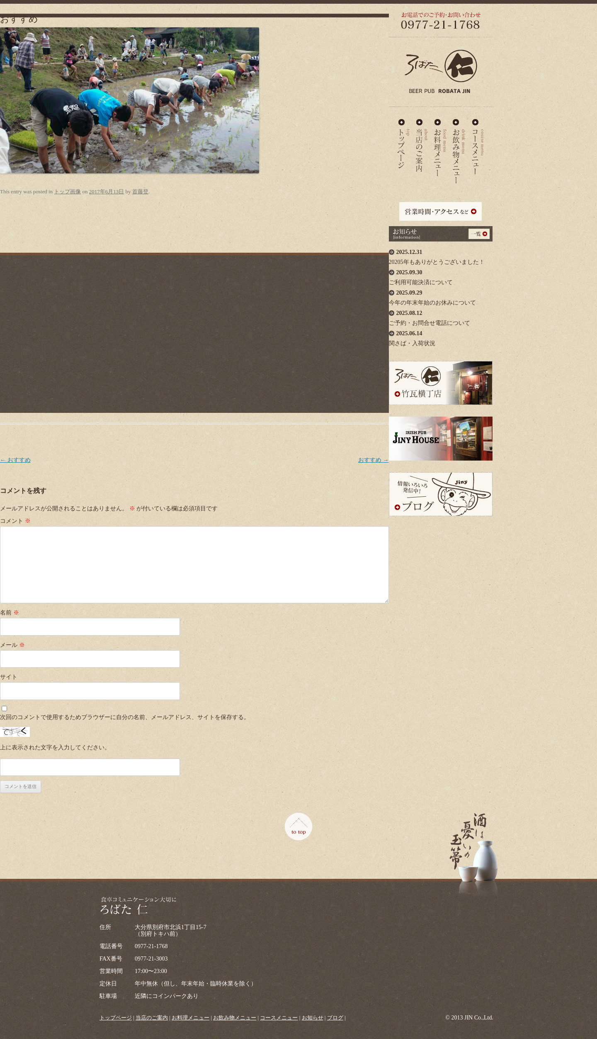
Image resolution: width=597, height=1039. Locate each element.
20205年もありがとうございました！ (441, 255)
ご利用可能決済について (441, 275)
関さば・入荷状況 (441, 336)
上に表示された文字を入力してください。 (55, 747)
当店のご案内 (422, 144)
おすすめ (15, 460)
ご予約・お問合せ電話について (441, 316)
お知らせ (312, 1018)
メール (12, 645)
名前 (9, 613)
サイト (8, 677)
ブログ (335, 1018)
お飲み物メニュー (459, 144)
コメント (15, 521)
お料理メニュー (440, 144)
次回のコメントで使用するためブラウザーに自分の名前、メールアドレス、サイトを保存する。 (125, 717)
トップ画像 (67, 191)
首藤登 (140, 191)
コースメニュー (477, 144)
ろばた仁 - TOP (403, 144)
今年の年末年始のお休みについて (441, 295)
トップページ (116, 1018)
